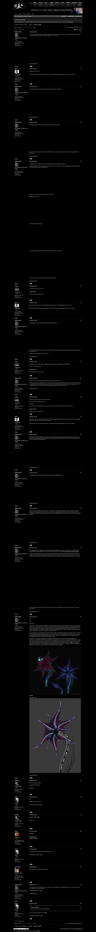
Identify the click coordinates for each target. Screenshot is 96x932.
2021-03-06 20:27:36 (33, 884)
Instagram (31, 838)
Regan (16, 796)
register (74, 27)
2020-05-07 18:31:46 (33, 396)
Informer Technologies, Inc (77, 928)
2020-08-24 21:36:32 (33, 434)
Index (16, 14)
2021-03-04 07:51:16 (33, 616)
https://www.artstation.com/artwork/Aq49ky (70, 551)
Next (35, 27)
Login (33, 14)
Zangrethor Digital (37, 24)
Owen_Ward (17, 866)
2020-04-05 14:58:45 (33, 302)
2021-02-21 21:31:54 (33, 547)
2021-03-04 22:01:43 (33, 814)
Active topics (64, 16)
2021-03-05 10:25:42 (33, 831)
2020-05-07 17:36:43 (33, 378)
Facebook (36, 838)
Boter (16, 68)
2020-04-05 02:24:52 (33, 286)
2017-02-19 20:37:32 (33, 31)
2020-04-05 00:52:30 (33, 161)
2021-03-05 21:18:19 (33, 849)
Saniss (16, 831)
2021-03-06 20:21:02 (33, 866)
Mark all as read (78, 16)
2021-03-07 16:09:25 (33, 903)
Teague (16, 286)
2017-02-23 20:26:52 (33, 68)
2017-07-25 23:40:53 (33, 86)
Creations (30, 24)
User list (20, 14)
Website (16, 66)
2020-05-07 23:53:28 (33, 416)
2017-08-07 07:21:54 (33, 122)
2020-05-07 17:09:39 (33, 320)
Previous (19, 27)
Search (24, 14)
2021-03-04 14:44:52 (33, 796)
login (71, 27)
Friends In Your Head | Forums (21, 24)
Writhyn (16, 780)
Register (28, 14)
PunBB (66, 928)
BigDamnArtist (18, 31)
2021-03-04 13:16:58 (33, 780)
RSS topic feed (78, 29)
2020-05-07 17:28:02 (33, 361)
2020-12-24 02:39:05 (33, 508)
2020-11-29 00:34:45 (33, 472)
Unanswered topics (70, 16)
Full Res (31, 695)
